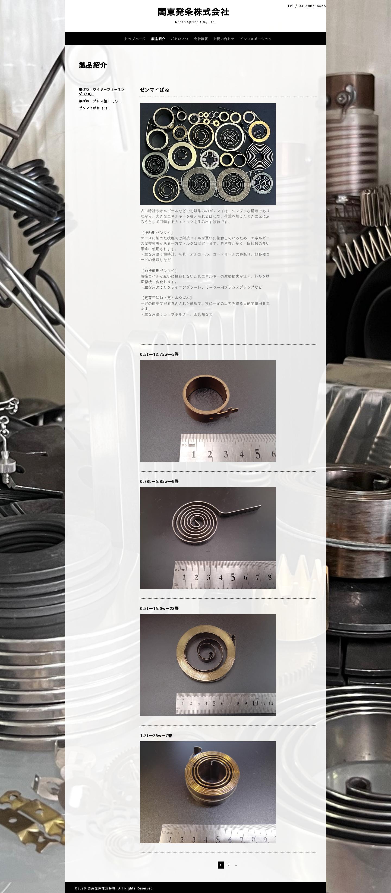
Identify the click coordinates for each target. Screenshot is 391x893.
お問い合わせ (224, 39)
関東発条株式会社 (175, 12)
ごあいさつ (179, 39)
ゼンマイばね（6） (94, 108)
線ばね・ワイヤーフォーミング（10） (102, 91)
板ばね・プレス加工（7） (99, 101)
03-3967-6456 (312, 5)
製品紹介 (158, 39)
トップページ (135, 39)
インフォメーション (256, 39)
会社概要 (201, 39)
